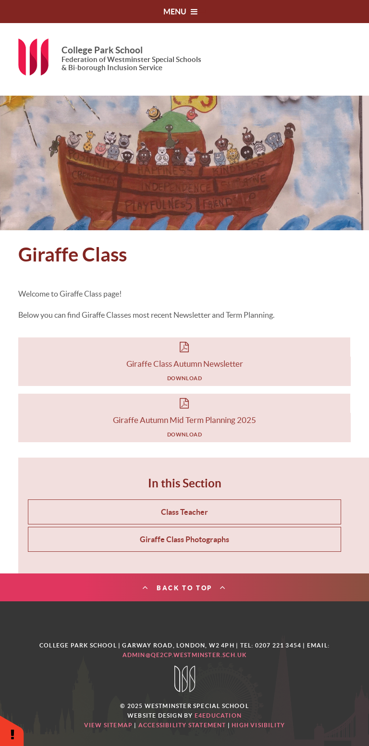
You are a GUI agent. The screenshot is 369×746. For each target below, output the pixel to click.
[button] (12, 730)
